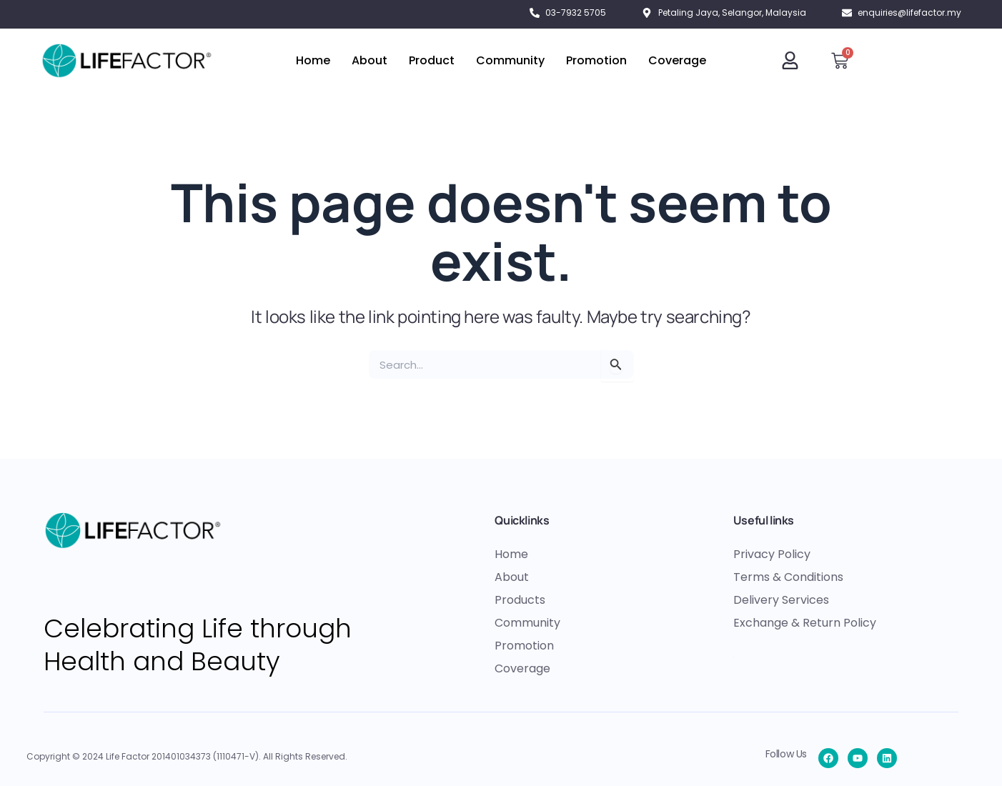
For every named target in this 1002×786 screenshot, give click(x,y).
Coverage (677, 60)
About (369, 60)
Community (510, 60)
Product (432, 60)
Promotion (596, 60)
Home (313, 60)
